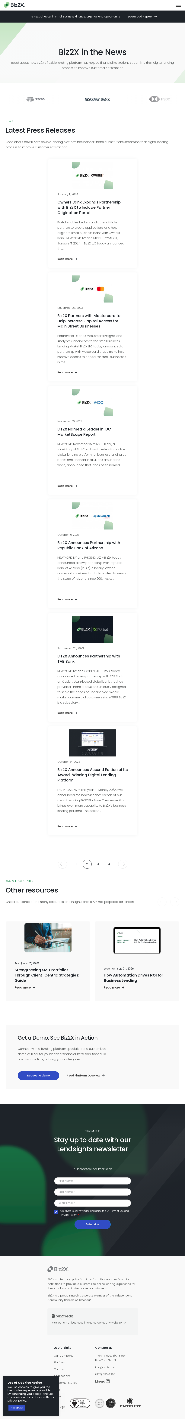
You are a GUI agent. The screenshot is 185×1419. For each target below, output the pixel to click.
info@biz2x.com (105, 1367)
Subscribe (92, 1224)
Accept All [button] (17, 1407)
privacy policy (17, 1400)
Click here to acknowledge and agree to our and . (94, 1213)
